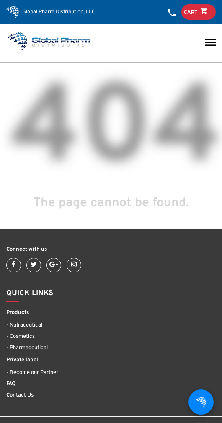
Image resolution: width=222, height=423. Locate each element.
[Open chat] (201, 402)
